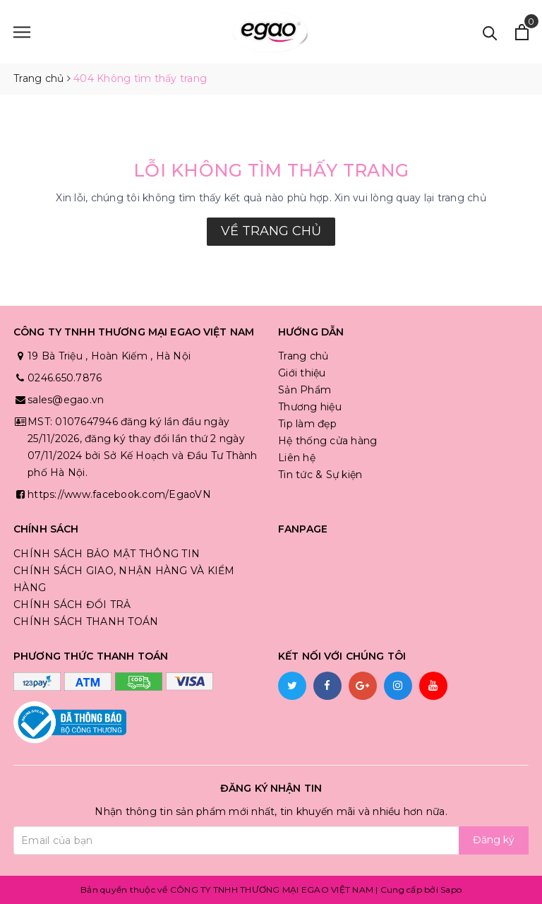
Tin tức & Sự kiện (320, 474)
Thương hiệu (310, 406)
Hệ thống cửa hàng (327, 440)
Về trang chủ (271, 231)
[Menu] (21, 32)
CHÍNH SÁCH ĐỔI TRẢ (72, 604)
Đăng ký (493, 839)
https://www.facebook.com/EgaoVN (119, 494)
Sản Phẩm (304, 389)
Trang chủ (303, 356)
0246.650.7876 (65, 377)
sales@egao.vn (66, 399)
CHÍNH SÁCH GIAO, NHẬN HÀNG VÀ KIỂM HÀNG (124, 579)
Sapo (451, 889)
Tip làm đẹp (307, 423)
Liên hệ (296, 457)
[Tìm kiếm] (490, 32)
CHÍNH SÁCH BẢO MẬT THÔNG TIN (106, 553)
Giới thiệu (302, 373)
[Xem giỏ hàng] (522, 32)
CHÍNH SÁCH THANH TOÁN (85, 621)
